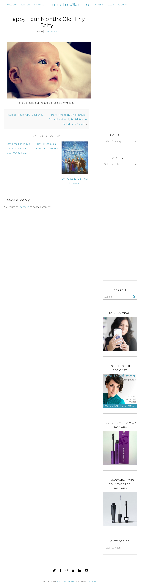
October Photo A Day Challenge (25, 114)
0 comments (52, 31)
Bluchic (93, 581)
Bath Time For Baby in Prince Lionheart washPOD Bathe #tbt (18, 148)
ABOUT (121, 5)
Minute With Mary (65, 581)
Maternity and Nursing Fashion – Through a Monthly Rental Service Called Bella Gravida (68, 119)
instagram (39, 5)
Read (110, 5)
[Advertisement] (122, 41)
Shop (98, 5)
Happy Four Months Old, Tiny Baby (46, 22)
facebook (11, 5)
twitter (25, 5)
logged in (24, 207)
